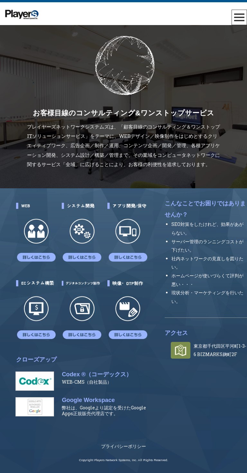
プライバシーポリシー (123, 446)
